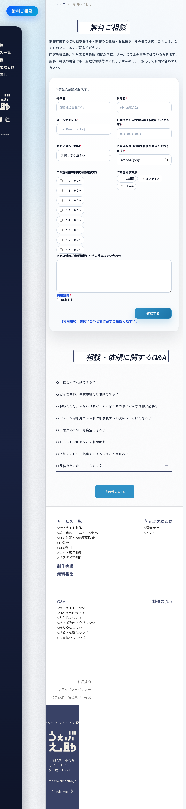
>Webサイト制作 (69, 527)
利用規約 (63, 295)
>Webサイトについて (72, 607)
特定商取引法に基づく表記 (71, 697)
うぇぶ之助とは (158, 521)
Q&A (61, 601)
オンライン (150, 178)
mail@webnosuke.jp (62, 780)
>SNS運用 (64, 547)
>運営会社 (151, 527)
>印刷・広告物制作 (71, 552)
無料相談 (65, 574)
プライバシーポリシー (74, 689)
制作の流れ (162, 601)
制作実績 (65, 566)
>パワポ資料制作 (69, 557)
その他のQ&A (115, 491)
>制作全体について (71, 627)
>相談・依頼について (73, 632)
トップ (60, 4)
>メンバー (151, 532)
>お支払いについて (71, 637)
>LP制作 (63, 542)
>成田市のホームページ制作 (78, 532)
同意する (65, 300)
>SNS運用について (71, 612)
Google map (60, 791)
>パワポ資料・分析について (78, 622)
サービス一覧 (69, 521)
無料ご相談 (22, 11)
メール (127, 186)
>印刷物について (69, 617)
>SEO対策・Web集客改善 (76, 537)
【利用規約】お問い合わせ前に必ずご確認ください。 (99, 321)
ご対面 (127, 178)
